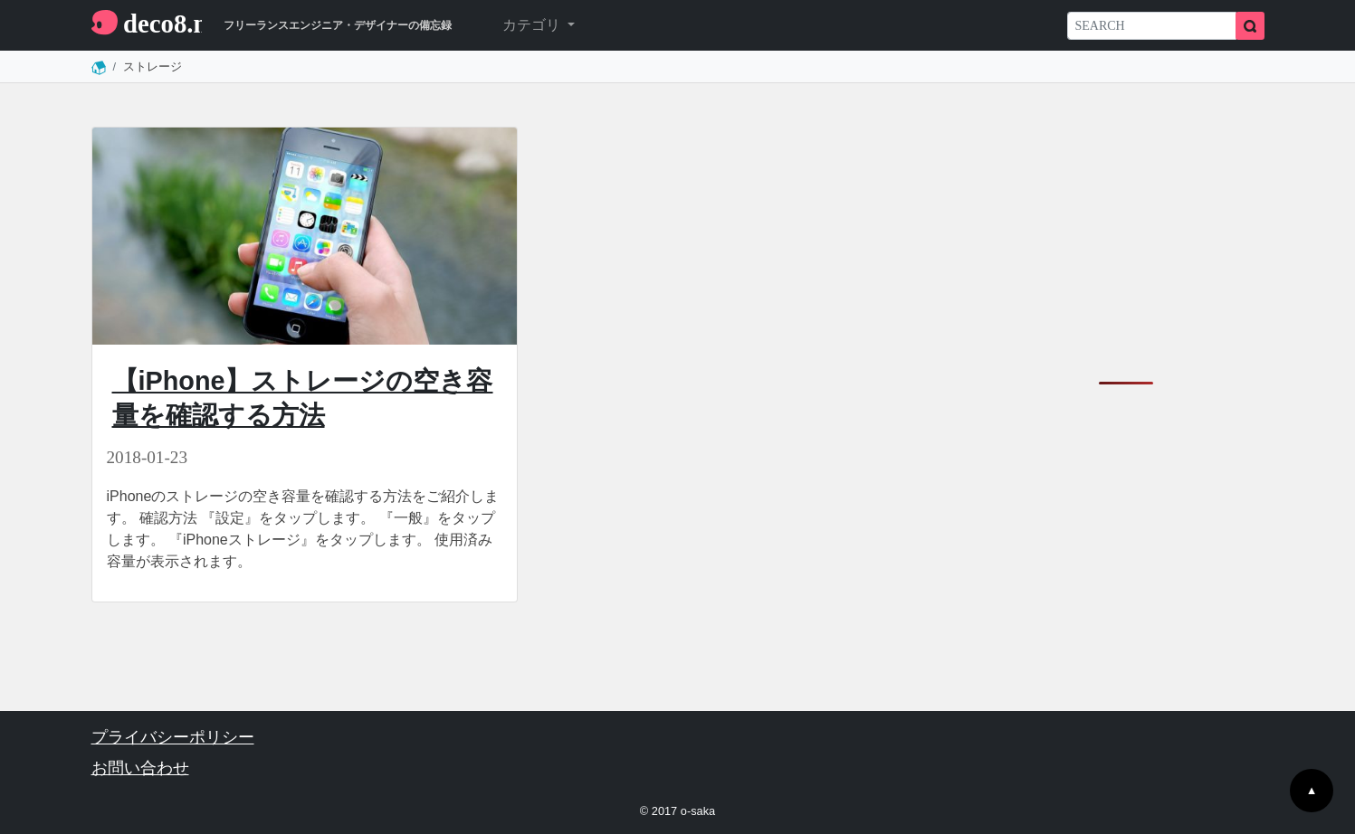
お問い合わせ (140, 768)
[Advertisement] (1126, 240)
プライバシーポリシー (172, 737)
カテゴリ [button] (533, 25)
